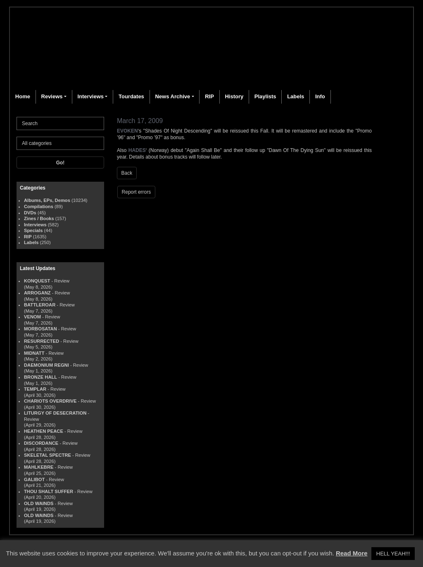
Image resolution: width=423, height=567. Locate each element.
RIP (209, 96)
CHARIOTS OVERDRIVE (50, 401)
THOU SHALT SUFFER (48, 491)
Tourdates (131, 96)
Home (22, 96)
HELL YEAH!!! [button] (393, 553)
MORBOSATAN (40, 328)
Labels (295, 96)
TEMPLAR (35, 389)
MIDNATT (34, 353)
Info (320, 96)
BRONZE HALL (40, 377)
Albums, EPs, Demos (47, 200)
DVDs (30, 212)
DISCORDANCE (41, 443)
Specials (33, 230)
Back (127, 173)
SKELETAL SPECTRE (47, 455)
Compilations (38, 206)
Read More (352, 553)
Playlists (265, 96)
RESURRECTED (41, 341)
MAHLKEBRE (38, 467)
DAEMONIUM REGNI (46, 365)
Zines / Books (39, 218)
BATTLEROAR (39, 304)
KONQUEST (37, 280)
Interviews (90, 96)
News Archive (172, 96)
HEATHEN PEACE (43, 431)
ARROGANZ (37, 292)
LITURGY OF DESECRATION (55, 412)
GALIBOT (34, 479)
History (234, 96)
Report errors (136, 192)
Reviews (52, 96)
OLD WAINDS (38, 503)
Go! (60, 163)
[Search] (60, 123)
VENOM (32, 316)
